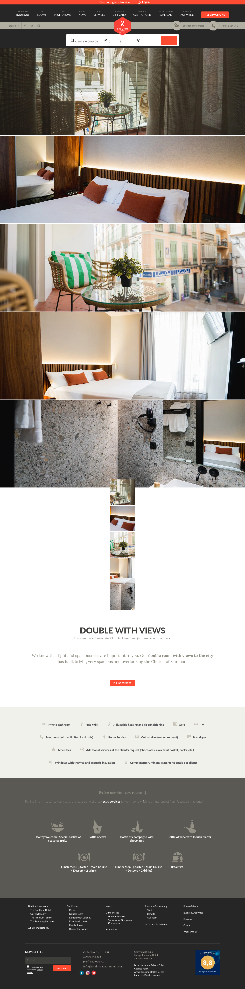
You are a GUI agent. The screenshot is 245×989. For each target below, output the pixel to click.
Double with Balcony (80, 917)
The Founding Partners (42, 921)
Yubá (149, 910)
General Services (117, 916)
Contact (188, 925)
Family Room (76, 925)
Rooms (72, 910)
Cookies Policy (141, 968)
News (109, 906)
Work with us (191, 931)
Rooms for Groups (78, 928)
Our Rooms (73, 906)
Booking (188, 918)
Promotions (112, 929)
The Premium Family (41, 917)
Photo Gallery (191, 906)
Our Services (112, 912)
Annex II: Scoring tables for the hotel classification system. (149, 974)
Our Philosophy (38, 913)
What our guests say (38, 927)
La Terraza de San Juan (156, 923)
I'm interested (122, 683)
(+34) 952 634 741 (93, 961)
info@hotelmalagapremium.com (103, 966)
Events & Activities (193, 912)
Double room (76, 913)
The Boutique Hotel (38, 906)
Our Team (152, 917)
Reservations (215, 14)
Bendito (151, 913)
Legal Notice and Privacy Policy (149, 965)
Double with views (79, 921)
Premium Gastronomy (156, 906)
